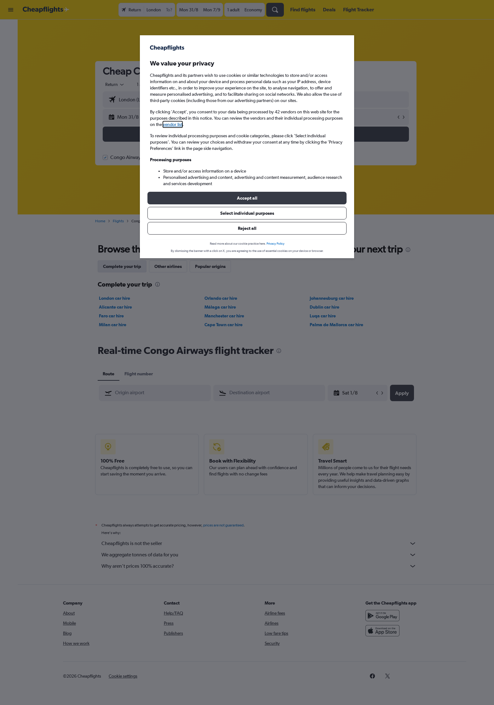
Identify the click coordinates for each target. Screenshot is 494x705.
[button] (247, 198)
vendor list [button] (172, 124)
